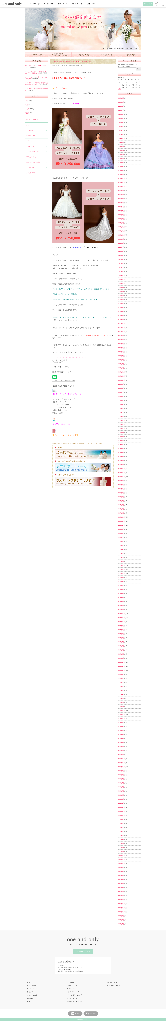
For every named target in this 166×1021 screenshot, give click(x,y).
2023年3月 (121, 215)
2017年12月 (121, 468)
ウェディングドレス (32, 120)
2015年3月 (121, 601)
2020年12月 (121, 323)
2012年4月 (121, 742)
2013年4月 (121, 694)
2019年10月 (121, 380)
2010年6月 (121, 831)
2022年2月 (121, 267)
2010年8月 (121, 823)
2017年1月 (121, 513)
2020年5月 (121, 352)
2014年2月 (121, 654)
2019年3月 (121, 408)
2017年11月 (121, 472)
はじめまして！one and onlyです (60, 54)
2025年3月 (121, 126)
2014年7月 (121, 634)
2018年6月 (121, 444)
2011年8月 (121, 775)
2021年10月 (121, 283)
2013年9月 (121, 674)
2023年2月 (121, 219)
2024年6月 (121, 154)
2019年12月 (121, 372)
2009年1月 (121, 900)
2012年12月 (121, 710)
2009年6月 (121, 879)
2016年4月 (121, 549)
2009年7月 (121, 875)
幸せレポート (62, 4)
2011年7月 (121, 779)
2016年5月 (121, 545)
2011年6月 (121, 783)
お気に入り (30, 1001)
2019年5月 (121, 400)
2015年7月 (121, 585)
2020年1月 (121, 368)
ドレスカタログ (34, 4)
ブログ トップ (36, 54)
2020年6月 (121, 348)
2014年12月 (121, 614)
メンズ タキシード (73, 992)
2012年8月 (121, 726)
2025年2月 (121, 130)
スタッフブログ (77, 4)
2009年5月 (121, 883)
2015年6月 (121, 589)
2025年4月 (121, 122)
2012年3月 (121, 746)
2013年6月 (121, 686)
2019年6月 (121, 396)
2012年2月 (121, 750)
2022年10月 (121, 235)
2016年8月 (121, 533)
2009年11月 (121, 859)
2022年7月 (121, 247)
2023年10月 (121, 186)
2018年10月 (121, 428)
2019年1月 (121, 416)
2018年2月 (121, 460)
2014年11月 (121, 618)
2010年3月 (121, 843)
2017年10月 (121, 477)
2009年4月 (121, 887)
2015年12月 (121, 565)
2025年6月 (121, 114)
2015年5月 (121, 593)
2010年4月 (121, 839)
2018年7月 (121, 440)
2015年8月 (121, 581)
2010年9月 (121, 819)
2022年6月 (121, 251)
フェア (27, 105)
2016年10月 (121, 525)
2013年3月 (121, 698)
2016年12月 (121, 517)
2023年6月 (121, 203)
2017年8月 (121, 485)
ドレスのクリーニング (32, 151)
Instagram (91, 1013)
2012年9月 (121, 722)
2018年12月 (121, 420)
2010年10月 (121, 815)
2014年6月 (121, 638)
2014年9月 (121, 626)
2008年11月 (121, 908)
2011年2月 (121, 799)
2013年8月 (121, 678)
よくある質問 (30, 167)
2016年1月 (121, 561)
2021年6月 (121, 299)
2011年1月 (121, 803)
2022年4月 (121, 259)
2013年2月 (121, 702)
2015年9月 (121, 577)
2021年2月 (121, 315)
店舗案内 (30, 998)
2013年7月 (121, 682)
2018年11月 (121, 424)
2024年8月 (121, 146)
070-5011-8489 (66, 969)
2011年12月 (121, 759)
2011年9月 (121, 771)
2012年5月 (121, 738)
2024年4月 (121, 162)
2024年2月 (121, 170)
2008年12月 (121, 904)
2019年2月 (121, 412)
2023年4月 (121, 211)
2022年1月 (121, 271)
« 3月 (119, 89)
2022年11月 (121, 231)
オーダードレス (32, 989)
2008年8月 (121, 920)
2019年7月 (121, 392)
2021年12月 (121, 275)
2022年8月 (121, 243)
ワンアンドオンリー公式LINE (63, 381)
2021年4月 (121, 307)
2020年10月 (121, 331)
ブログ (27, 109)
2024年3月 (121, 166)
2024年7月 (121, 150)
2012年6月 (121, 734)
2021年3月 (121, 311)
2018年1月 (121, 464)
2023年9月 (121, 190)
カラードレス (30, 125)
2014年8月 (121, 630)
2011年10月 (121, 767)
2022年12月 (121, 227)
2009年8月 (121, 871)
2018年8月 (121, 436)
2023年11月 (121, 182)
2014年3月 (121, 650)
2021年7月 (121, 295)
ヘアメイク (29, 141)
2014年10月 (121, 622)
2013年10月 (121, 670)
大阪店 (27, 113)
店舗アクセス (91, 4)
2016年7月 (121, 537)
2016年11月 (121, 521)
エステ (27, 101)
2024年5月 (121, 158)
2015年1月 (121, 609)
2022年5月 (121, 255)
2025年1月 (121, 134)
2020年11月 (121, 327)
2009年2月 (121, 896)
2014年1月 (121, 658)
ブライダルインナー (32, 157)
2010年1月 (121, 851)
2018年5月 (121, 448)
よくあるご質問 (112, 982)
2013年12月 (121, 662)
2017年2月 (121, 509)
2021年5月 (121, 303)
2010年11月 (121, 811)
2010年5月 (121, 835)
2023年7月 (121, 199)
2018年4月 (121, 452)
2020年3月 (121, 360)
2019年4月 (121, 404)
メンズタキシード (31, 146)
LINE (75, 1013)
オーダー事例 (48, 4)
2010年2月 (121, 847)
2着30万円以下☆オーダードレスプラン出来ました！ (72, 61)
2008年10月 (121, 912)
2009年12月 (121, 855)
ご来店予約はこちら (82, 951)
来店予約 (147, 4)
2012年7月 (121, 730)
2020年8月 (121, 340)
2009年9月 (121, 867)
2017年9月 (121, 481)
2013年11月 (121, 666)
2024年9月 (121, 142)
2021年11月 (121, 279)
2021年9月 (121, 287)
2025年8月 (121, 106)
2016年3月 (121, 553)
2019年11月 (121, 376)
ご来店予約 (130, 54)
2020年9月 (121, 336)
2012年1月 (121, 755)
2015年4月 (121, 597)
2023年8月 (121, 195)
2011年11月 (121, 763)
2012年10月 (121, 718)
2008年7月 (121, 924)
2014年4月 (121, 646)
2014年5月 (121, 642)
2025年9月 (121, 102)
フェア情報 (29, 130)
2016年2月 (121, 557)
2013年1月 (121, 706)
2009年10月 (121, 863)
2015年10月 (121, 573)
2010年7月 (121, 827)
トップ (29, 982)
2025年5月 (121, 118)
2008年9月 (121, 916)
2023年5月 (121, 207)
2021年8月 (121, 291)
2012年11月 (121, 714)
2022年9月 (121, 239)
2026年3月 (121, 98)
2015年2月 (121, 605)
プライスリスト (30, 135)
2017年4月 (121, 501)
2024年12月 (121, 138)
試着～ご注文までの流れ (33, 162)
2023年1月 (121, 223)
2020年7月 (121, 344)
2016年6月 (121, 541)
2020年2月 (121, 364)
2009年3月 (121, 892)
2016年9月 (121, 529)
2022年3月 (121, 263)
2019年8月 (121, 388)
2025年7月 (121, 110)
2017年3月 (121, 505)
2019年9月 (121, 384)
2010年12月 (121, 807)
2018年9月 (121, 432)
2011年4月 (121, 791)
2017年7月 (121, 489)
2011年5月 (121, 787)
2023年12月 (121, 178)
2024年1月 (121, 174)
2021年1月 (121, 319)
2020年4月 (121, 356)
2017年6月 (121, 493)
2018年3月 (121, 456)
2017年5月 (121, 497)
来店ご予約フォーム (113, 985)
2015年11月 (121, 569)
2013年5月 (121, 690)
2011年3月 (121, 795)
